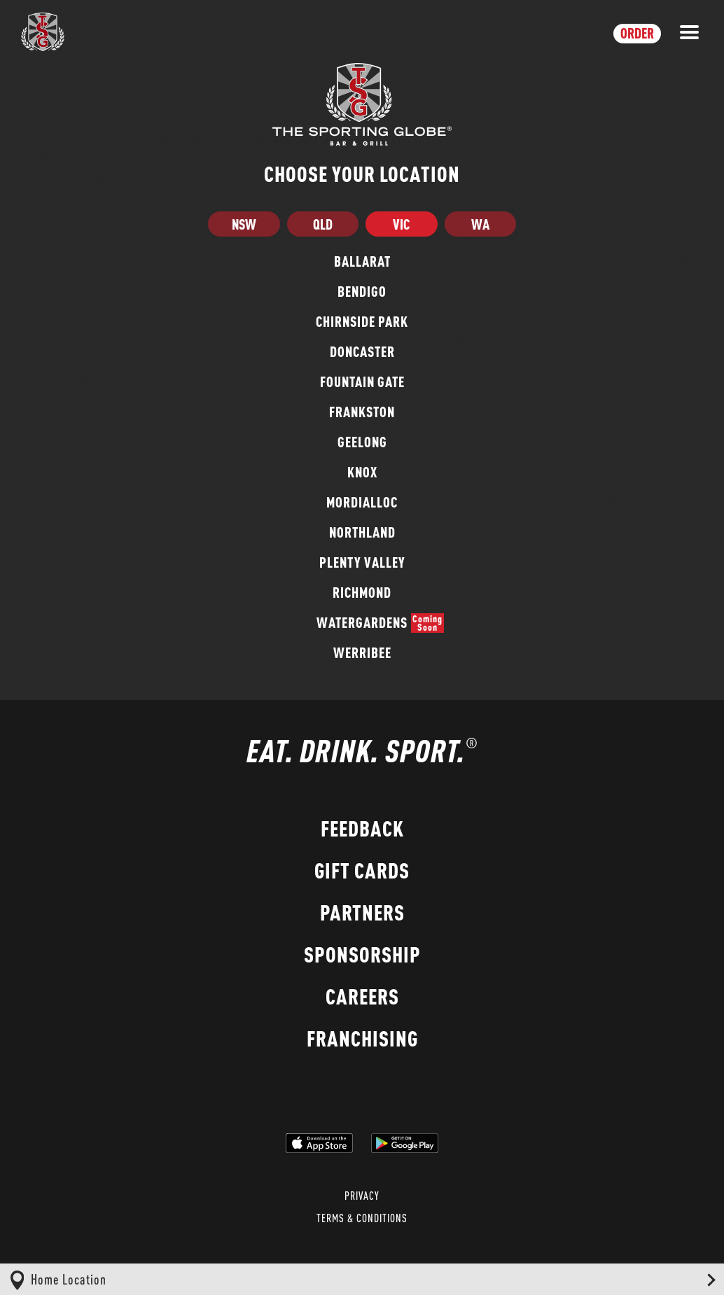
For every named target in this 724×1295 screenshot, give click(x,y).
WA (480, 224)
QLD (323, 224)
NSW (244, 224)
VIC (401, 224)
